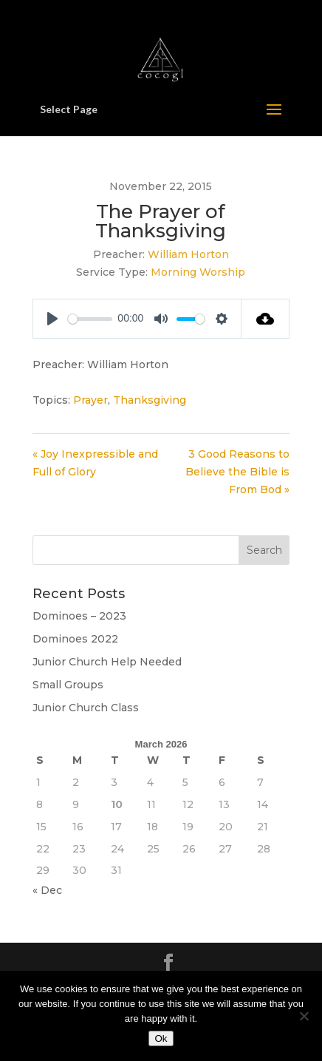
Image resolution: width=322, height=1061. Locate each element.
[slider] (90, 319)
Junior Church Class (85, 707)
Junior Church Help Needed (107, 661)
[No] (303, 1016)
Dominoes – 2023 (79, 616)
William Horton (188, 254)
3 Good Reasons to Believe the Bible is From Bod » (237, 471)
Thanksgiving (149, 400)
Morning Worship (198, 272)
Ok (160, 1038)
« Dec (47, 890)
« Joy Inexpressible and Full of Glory (95, 462)
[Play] (52, 318)
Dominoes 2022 (75, 638)
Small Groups (67, 684)
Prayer (90, 400)
